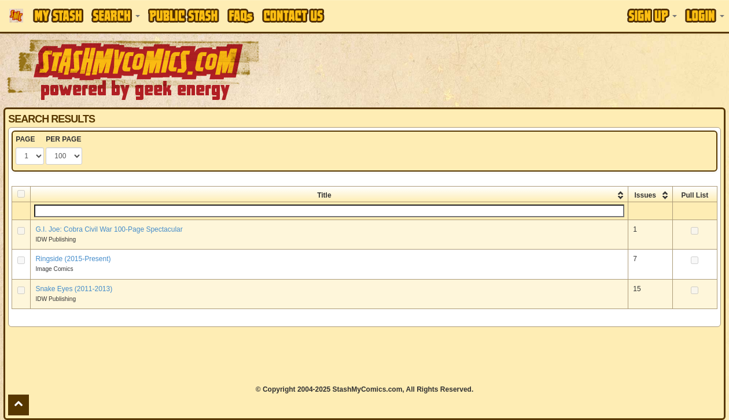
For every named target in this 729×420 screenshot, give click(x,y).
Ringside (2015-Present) (73, 259)
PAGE (25, 139)
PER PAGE (63, 139)
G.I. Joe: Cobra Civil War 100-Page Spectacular (108, 229)
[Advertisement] (517, 69)
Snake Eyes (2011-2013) (73, 289)
